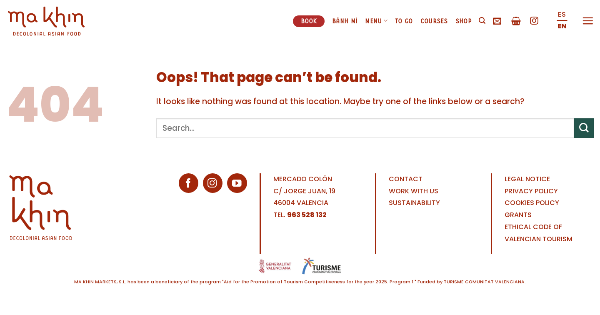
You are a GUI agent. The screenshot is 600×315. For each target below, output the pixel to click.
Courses (434, 21)
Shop (463, 21)
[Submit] (584, 128)
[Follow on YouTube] (237, 183)
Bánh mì (345, 21)
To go (404, 21)
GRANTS (518, 215)
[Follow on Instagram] (534, 21)
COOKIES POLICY (532, 203)
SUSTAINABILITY (414, 203)
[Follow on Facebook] (188, 183)
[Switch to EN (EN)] (562, 26)
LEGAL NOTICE (527, 179)
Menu (376, 21)
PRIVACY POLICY (531, 191)
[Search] (482, 20)
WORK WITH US (413, 191)
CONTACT (405, 179)
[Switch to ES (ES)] (562, 15)
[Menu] (588, 20)
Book (309, 21)
